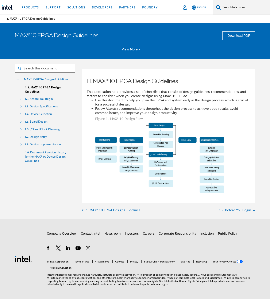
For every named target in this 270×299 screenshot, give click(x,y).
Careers (148, 233)
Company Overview (62, 233)
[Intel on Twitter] (58, 249)
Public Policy (227, 233)
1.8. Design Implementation (42, 144)
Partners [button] (127, 7)
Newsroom (112, 233)
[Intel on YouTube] (78, 249)
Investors (132, 233)
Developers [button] (102, 7)
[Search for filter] (45, 68)
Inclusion (207, 233)
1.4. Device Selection (38, 114)
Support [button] (53, 7)
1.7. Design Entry (35, 137)
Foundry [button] (150, 7)
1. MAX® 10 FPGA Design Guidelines (45, 79)
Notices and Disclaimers (209, 277)
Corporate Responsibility (177, 233)
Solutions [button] (76, 7)
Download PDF (239, 36)
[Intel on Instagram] (88, 249)
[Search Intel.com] (245, 7)
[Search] (218, 7)
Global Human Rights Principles (189, 281)
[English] (199, 7)
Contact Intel (90, 233)
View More (132, 49)
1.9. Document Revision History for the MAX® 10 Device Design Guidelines (45, 156)
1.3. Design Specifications (41, 106)
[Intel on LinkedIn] (68, 249)
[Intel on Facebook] (48, 249)
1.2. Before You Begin (38, 99)
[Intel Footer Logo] (23, 259)
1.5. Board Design (35, 121)
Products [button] (30, 7)
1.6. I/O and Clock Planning (42, 129)
